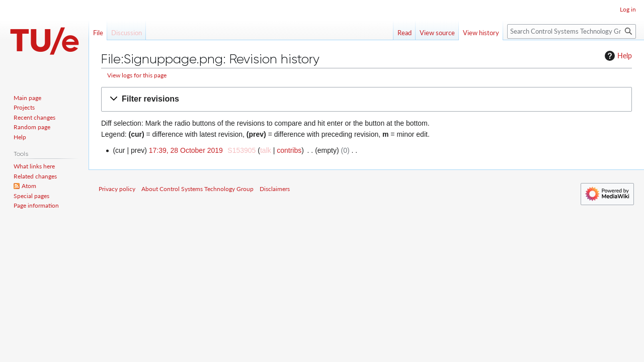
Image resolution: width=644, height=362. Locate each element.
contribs (289, 150)
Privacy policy (117, 189)
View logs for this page (137, 75)
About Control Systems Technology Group (197, 189)
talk (265, 150)
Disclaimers (275, 189)
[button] (366, 99)
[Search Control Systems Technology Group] (571, 31)
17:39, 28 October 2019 (186, 150)
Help (617, 56)
